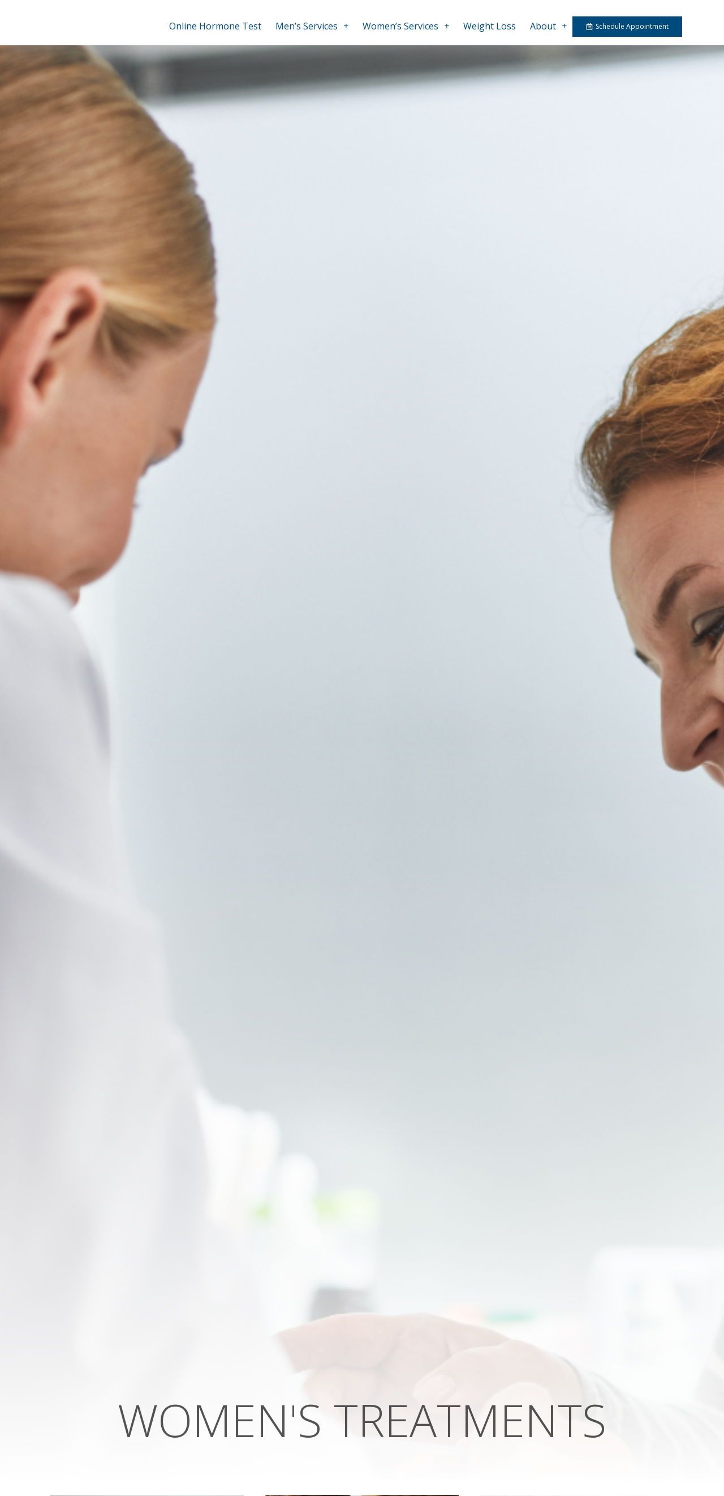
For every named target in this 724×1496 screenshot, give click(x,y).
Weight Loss (489, 26)
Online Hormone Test (215, 26)
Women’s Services (406, 26)
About (548, 26)
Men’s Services (311, 26)
